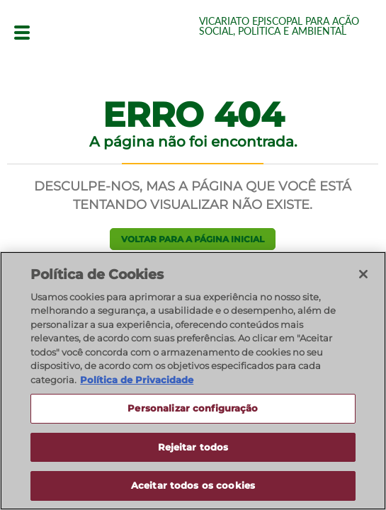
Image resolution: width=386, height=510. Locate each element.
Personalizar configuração (192, 408)
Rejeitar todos (193, 447)
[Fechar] (363, 274)
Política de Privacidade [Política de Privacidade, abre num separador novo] (136, 379)
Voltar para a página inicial (192, 239)
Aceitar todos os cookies (193, 486)
